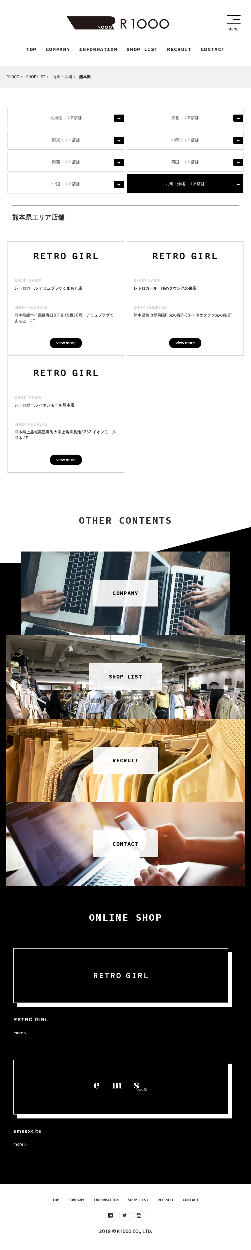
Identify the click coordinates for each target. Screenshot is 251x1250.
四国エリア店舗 (185, 163)
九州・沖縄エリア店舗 (185, 185)
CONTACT (191, 1201)
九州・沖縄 (62, 78)
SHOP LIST (35, 78)
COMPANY (76, 1201)
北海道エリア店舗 (66, 119)
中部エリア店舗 (185, 141)
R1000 (13, 78)
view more (65, 344)
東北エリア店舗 (185, 119)
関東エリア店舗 (66, 141)
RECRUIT (166, 1201)
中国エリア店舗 (66, 185)
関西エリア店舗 (66, 163)
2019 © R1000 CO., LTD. (125, 1233)
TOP (55, 1201)
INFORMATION (106, 1201)
